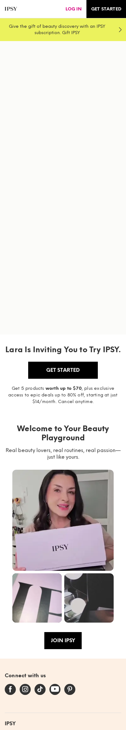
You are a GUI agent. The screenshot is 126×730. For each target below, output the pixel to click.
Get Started (63, 370)
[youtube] (54, 689)
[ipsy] (11, 9)
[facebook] (10, 689)
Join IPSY (63, 640)
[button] (63, 520)
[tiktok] (40, 689)
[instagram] (25, 689)
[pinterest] (69, 689)
